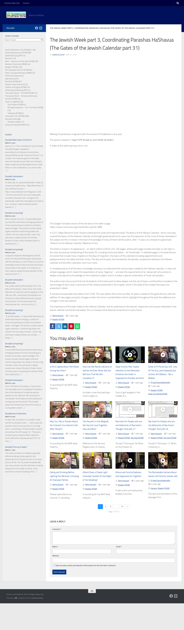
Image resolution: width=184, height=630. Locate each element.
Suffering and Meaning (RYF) (16, 90)
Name (55, 573)
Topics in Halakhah (12, 102)
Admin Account (58, 55)
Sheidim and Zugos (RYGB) (15, 87)
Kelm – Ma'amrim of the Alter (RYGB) (20, 61)
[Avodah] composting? (14, 213)
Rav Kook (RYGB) (123, 457)
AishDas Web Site (11, 3)
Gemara (154, 511)
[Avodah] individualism (14, 176)
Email (119, 573)
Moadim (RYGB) (59, 319)
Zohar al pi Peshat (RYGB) (159, 395)
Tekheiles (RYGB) (14, 113)
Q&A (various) (10, 79)
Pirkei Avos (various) (13, 76)
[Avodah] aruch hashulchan (15, 413)
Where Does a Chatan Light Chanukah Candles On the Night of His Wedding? (97, 495)
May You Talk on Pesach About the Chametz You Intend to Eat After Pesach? (64, 433)
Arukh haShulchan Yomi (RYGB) (17, 50)
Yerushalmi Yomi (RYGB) (14, 116)
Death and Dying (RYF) (14, 55)
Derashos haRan (14, 122)
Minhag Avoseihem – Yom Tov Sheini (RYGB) (25, 107)
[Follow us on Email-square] (40, 28)
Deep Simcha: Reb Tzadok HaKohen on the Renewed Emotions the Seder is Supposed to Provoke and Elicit (129, 375)
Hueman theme (37, 625)
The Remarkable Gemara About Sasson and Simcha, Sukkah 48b (162, 495)
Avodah (8, 135)
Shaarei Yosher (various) (14, 84)
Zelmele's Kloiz (11, 119)
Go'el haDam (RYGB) (16, 104)
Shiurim (26, 3)
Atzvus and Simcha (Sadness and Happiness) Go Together (129, 495)
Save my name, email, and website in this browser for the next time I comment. (85, 592)
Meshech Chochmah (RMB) (16, 64)
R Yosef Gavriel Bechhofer (162, 383)
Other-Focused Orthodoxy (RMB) (18, 73)
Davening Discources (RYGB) (16, 53)
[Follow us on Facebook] (36, 28)
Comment (56, 556)
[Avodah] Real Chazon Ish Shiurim (18, 140)
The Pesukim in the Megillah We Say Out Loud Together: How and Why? (96, 433)
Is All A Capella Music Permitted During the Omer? (61, 371)
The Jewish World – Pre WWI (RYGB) (19, 93)
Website (55, 582)
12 (122, 533)
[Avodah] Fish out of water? (16, 447)
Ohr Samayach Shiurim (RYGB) (17, 70)
